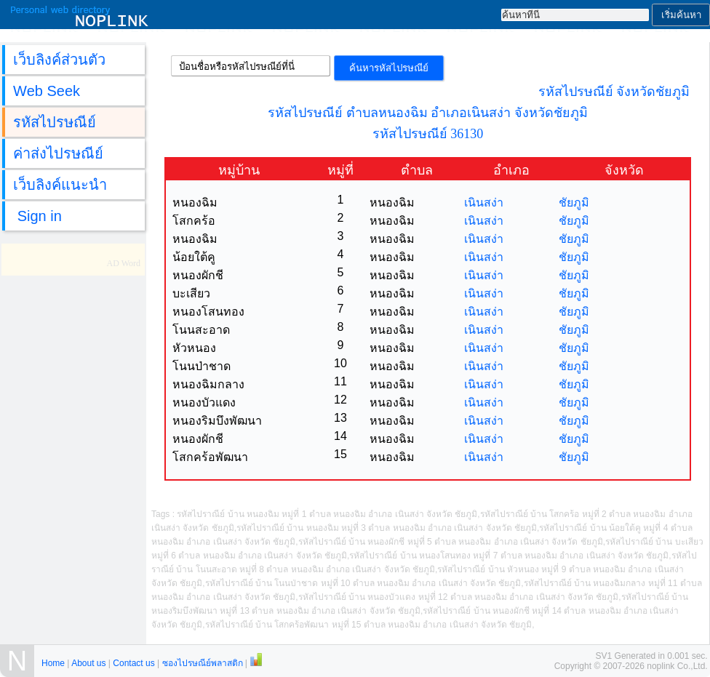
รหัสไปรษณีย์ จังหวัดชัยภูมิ (614, 91)
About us (88, 663)
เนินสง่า (483, 202)
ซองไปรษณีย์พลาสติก (202, 663)
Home (53, 663)
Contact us (133, 663)
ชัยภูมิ (574, 202)
